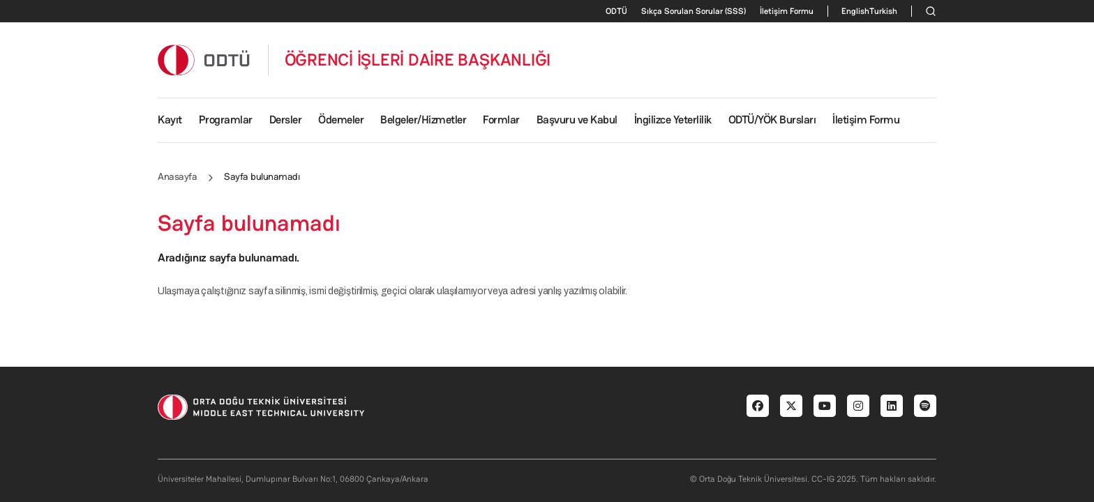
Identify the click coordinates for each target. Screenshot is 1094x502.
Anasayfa (177, 176)
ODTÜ (616, 11)
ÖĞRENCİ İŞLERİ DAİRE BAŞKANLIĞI (418, 60)
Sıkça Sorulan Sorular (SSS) (693, 11)
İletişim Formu (787, 11)
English (855, 11)
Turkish (883, 11)
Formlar (501, 119)
